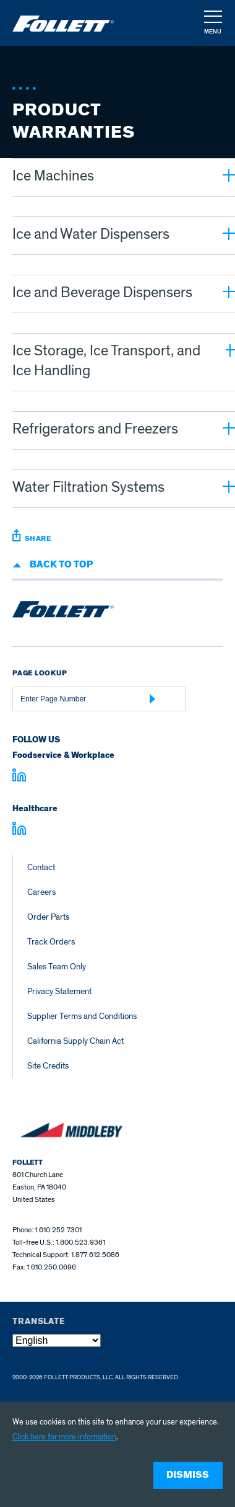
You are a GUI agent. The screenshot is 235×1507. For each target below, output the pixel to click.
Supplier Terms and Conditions (82, 1016)
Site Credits (48, 1065)
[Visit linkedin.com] (19, 777)
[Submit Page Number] (153, 699)
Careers (41, 892)
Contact (41, 867)
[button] (212, 24)
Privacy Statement (59, 991)
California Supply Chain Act (75, 1041)
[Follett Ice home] (63, 611)
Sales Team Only (56, 966)
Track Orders (51, 941)
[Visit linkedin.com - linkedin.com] (19, 830)
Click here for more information (64, 1437)
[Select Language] (56, 1340)
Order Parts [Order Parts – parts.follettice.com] (48, 917)
